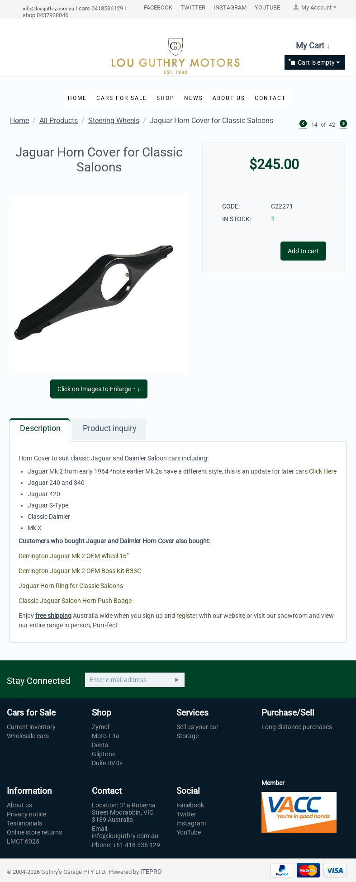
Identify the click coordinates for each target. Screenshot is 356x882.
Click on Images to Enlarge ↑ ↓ (98, 389)
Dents (100, 745)
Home (77, 98)
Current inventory (31, 726)
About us (19, 805)
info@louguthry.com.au (48, 8)
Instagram (191, 823)
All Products (58, 120)
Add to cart (303, 251)
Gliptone (103, 754)
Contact (270, 98)
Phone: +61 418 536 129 (126, 845)
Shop (166, 98)
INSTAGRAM (230, 7)
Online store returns (34, 832)
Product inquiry (110, 428)
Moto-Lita (105, 736)
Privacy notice (26, 814)
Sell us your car (197, 726)
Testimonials (24, 823)
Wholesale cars (28, 736)
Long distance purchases (296, 726)
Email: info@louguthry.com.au (125, 832)
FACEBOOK (158, 7)
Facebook (190, 805)
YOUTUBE (267, 7)
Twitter (186, 814)
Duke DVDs (107, 763)
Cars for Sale (121, 98)
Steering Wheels (113, 120)
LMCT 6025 (23, 841)
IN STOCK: (236, 219)
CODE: (231, 206)
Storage (187, 736)
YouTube (188, 832)
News (193, 98)
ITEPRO (151, 871)
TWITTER (192, 7)
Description (40, 428)
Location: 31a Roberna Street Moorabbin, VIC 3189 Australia (124, 812)
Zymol (100, 726)
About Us (229, 98)
